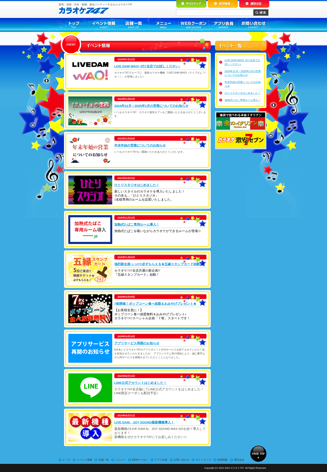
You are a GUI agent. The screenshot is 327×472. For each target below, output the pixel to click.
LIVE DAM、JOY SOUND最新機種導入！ (144, 422)
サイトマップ (203, 459)
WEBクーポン (140, 459)
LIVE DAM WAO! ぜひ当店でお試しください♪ (147, 66)
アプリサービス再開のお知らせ (136, 343)
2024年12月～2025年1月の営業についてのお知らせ (151, 106)
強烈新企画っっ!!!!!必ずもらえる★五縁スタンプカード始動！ (158, 264)
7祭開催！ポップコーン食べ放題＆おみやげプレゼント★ (155, 303)
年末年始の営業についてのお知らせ (140, 145)
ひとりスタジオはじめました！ (136, 185)
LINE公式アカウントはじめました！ (140, 383)
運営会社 (239, 459)
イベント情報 (84, 459)
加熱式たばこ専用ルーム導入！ (136, 224)
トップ (66, 459)
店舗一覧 (104, 459)
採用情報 (222, 459)
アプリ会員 (160, 459)
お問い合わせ (181, 459)
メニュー (120, 459)
